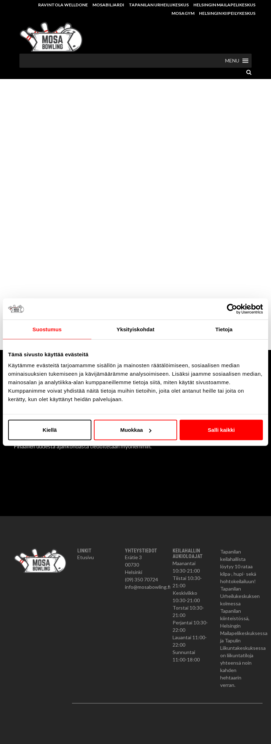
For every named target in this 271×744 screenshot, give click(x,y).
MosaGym (182, 13)
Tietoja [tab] (224, 329)
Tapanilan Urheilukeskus (159, 4)
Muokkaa (135, 430)
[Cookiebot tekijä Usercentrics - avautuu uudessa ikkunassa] (232, 308)
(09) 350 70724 (141, 579)
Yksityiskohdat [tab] (135, 329)
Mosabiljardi (108, 4)
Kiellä (50, 430)
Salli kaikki (221, 430)
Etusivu (85, 557)
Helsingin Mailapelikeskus (224, 4)
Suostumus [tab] (47, 329)
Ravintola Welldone (63, 4)
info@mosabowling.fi (147, 587)
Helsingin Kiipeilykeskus (227, 13)
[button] (232, 61)
